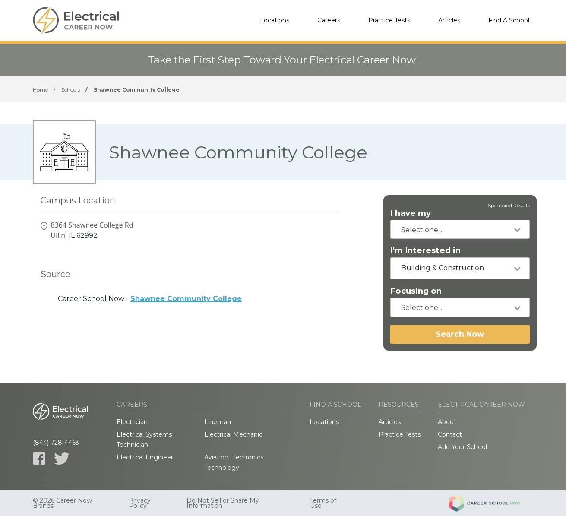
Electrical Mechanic (233, 434)
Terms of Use (323, 503)
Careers (328, 20)
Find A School (508, 20)
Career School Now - (150, 298)
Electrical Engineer (145, 457)
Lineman (217, 422)
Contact (450, 434)
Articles (449, 20)
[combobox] (460, 229)
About (447, 422)
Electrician (132, 422)
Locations (274, 20)
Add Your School (462, 447)
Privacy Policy (140, 503)
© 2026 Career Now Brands (62, 503)
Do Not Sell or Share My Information (223, 503)
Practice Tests (389, 20)
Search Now (460, 334)
